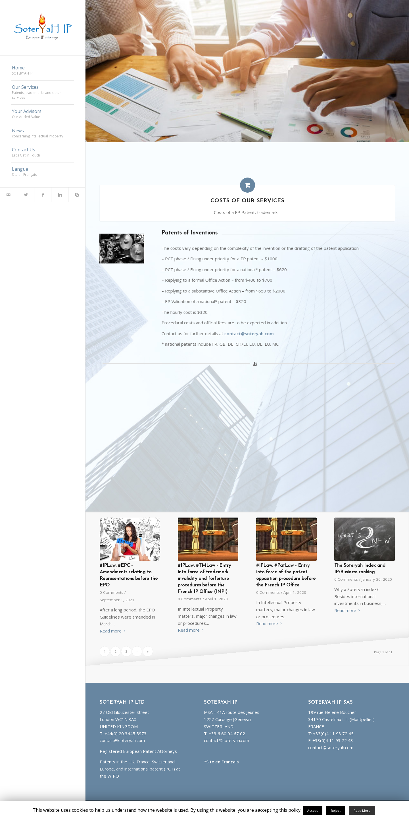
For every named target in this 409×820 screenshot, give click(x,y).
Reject (336, 810)
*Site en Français (221, 762)
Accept (312, 810)
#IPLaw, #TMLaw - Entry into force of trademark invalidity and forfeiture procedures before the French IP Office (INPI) (204, 578)
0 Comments (111, 592)
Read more (114, 631)
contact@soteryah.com (259, 333)
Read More (362, 810)
